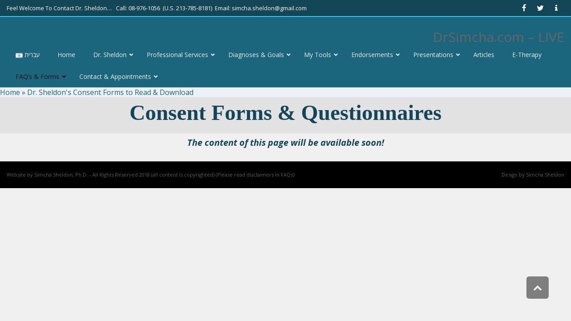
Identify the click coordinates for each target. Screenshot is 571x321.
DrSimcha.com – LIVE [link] (498, 37)
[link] (524, 8)
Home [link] (10, 92)
